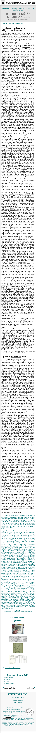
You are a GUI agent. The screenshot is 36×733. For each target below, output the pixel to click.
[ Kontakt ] (20, 702)
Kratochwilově (5, 562)
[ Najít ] (15, 702)
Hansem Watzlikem (14, 520)
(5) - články (6, 679)
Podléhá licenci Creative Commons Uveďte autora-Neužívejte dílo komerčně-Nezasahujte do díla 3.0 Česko (18, 719)
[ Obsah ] (15, 700)
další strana (30, 688)
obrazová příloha (9, 688)
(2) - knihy (6, 681)
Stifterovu (16, 356)
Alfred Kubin (10, 558)
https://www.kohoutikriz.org (24, 725)
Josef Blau (26, 47)
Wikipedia (30, 587)
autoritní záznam (8, 677)
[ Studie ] (22, 697)
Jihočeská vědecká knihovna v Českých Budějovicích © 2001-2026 (13, 708)
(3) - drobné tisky (8, 683)
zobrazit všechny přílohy (12, 668)
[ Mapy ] (20, 700)
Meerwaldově (17, 562)
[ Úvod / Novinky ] (15, 697)
